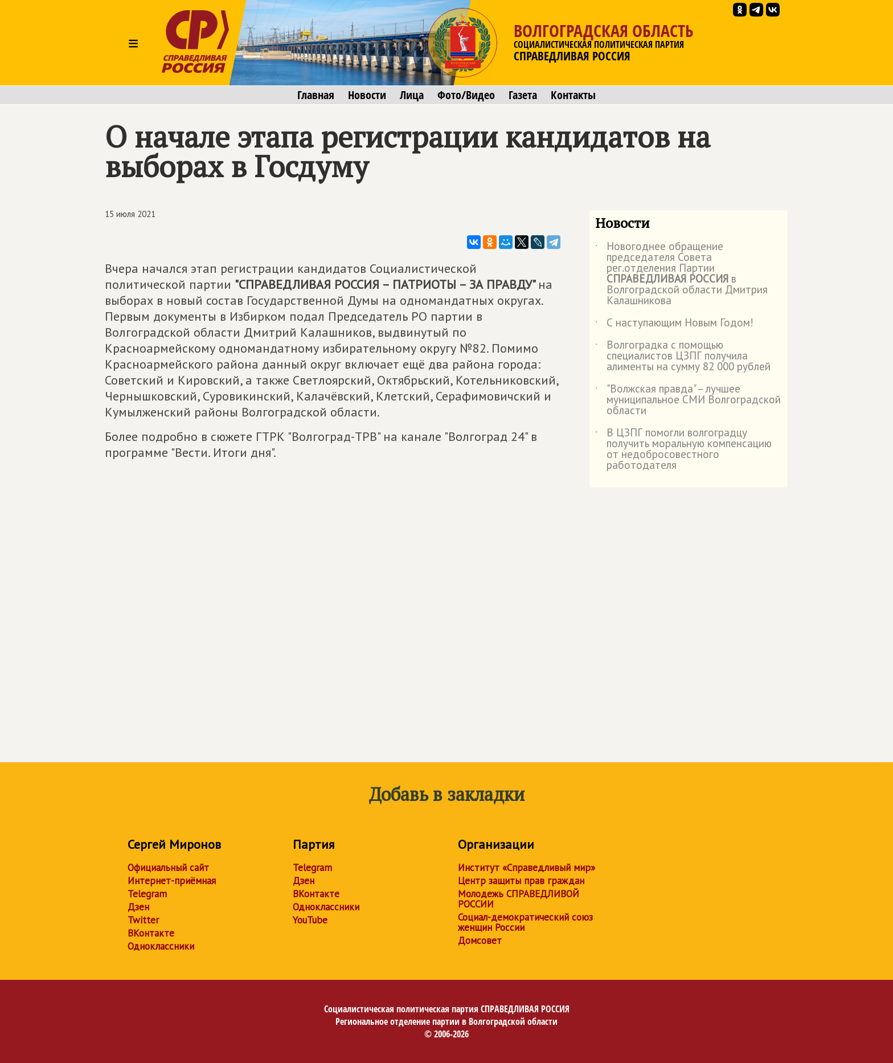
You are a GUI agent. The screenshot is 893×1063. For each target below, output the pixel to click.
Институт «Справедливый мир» (526, 867)
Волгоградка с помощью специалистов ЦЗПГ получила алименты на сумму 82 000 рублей (683, 356)
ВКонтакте (151, 933)
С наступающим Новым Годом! (674, 324)
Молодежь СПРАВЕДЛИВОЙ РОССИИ (518, 899)
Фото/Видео (466, 95)
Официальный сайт (168, 867)
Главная (315, 95)
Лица (412, 95)
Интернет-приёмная (172, 881)
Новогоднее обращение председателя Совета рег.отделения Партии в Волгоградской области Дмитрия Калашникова (681, 274)
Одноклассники (161, 946)
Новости (367, 95)
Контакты (573, 95)
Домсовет (480, 940)
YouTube (310, 920)
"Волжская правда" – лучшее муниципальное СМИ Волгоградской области (688, 400)
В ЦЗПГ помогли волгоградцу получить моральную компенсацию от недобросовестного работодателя (683, 449)
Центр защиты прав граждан (521, 881)
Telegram (147, 894)
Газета (523, 95)
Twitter (143, 920)
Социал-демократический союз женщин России (525, 922)
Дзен (138, 907)
